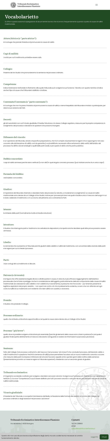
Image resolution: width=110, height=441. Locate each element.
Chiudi (104, 437)
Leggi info (94, 437)
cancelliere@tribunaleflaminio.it (83, 428)
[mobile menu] (96, 5)
